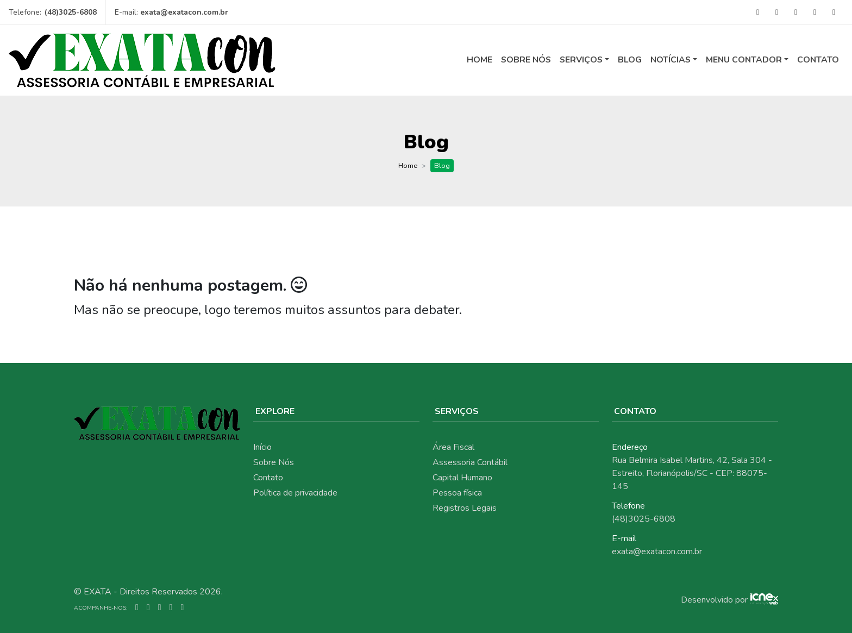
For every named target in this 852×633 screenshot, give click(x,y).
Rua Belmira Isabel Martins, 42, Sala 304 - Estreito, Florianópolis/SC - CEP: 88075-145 (692, 473)
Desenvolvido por (714, 600)
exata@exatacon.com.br (184, 12)
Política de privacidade (295, 493)
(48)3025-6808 (71, 12)
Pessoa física (457, 493)
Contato (818, 60)
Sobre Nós (526, 60)
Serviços (581, 60)
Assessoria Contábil (470, 462)
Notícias (670, 60)
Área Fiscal (453, 447)
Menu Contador (744, 60)
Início (262, 447)
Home (479, 60)
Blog (630, 60)
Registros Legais (465, 508)
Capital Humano (462, 478)
